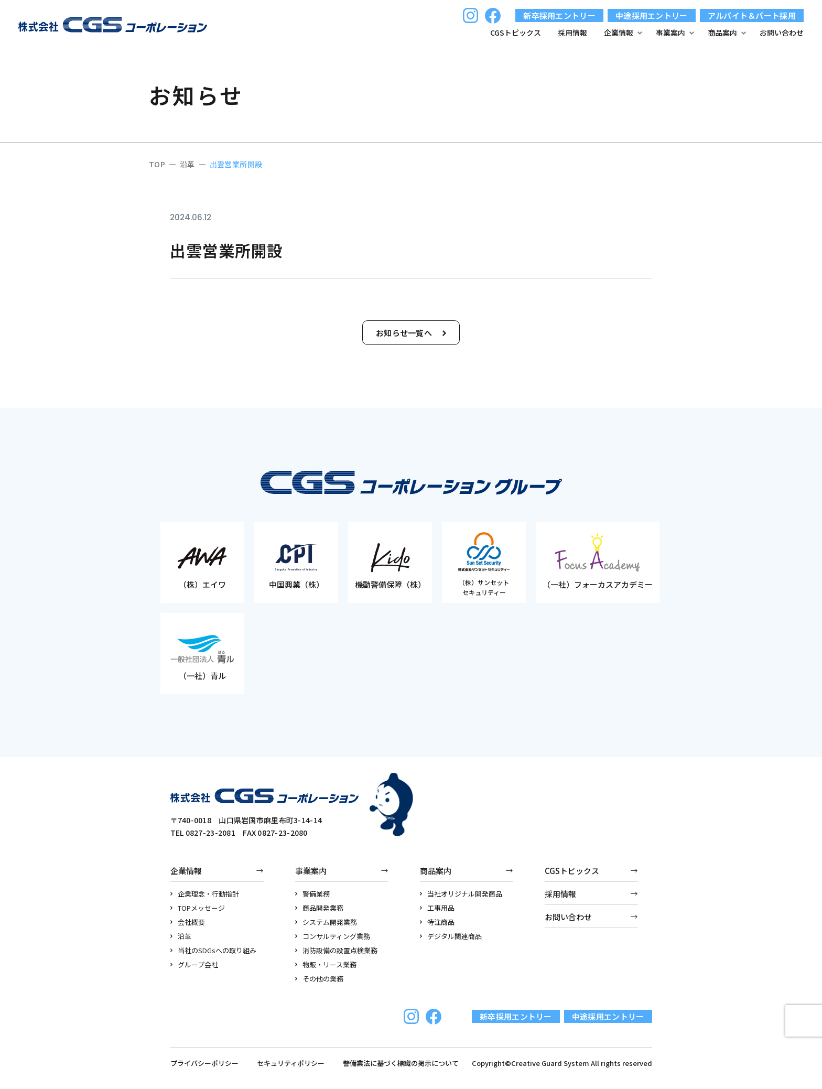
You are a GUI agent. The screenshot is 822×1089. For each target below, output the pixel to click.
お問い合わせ (782, 32)
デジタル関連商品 (451, 936)
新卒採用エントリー (559, 15)
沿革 (181, 936)
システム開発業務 (326, 922)
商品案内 (435, 870)
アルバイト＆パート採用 (752, 15)
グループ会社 (194, 964)
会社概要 (188, 922)
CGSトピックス (515, 32)
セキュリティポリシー (291, 1063)
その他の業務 (319, 979)
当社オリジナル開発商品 (461, 894)
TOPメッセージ (197, 908)
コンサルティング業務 (333, 936)
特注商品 (437, 922)
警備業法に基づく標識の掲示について (401, 1063)
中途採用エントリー (651, 15)
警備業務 (312, 894)
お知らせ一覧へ (411, 332)
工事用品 (437, 908)
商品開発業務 (319, 908)
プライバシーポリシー (204, 1063)
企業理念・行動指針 (205, 894)
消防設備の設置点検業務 (336, 950)
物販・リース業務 (326, 964)
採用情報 (572, 32)
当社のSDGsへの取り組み (213, 950)
